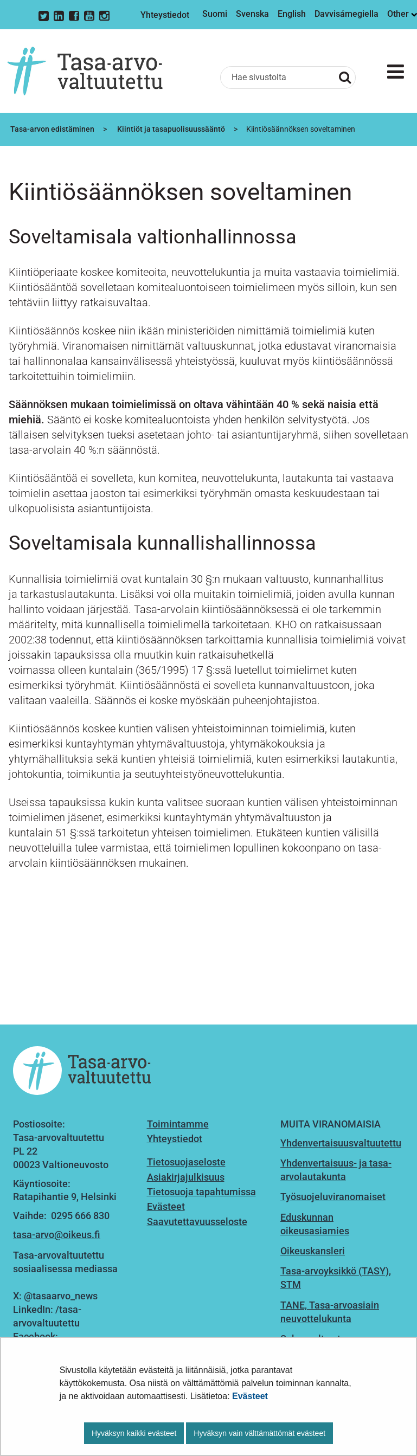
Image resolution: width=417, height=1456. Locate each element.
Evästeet (250, 1396)
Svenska (252, 14)
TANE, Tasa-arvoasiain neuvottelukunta (329, 1311)
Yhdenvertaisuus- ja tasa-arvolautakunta (336, 1169)
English (292, 14)
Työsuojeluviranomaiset (333, 1196)
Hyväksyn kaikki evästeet (134, 1433)
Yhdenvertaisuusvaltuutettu (340, 1143)
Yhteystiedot (164, 15)
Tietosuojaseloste (186, 1162)
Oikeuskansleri (312, 1251)
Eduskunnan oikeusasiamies (314, 1224)
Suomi (214, 14)
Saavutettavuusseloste (197, 1221)
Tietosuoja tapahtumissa (201, 1191)
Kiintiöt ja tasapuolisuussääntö (170, 129)
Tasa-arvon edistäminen (51, 129)
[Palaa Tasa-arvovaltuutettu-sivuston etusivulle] (85, 71)
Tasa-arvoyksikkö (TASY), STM (335, 1277)
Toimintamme (178, 1124)
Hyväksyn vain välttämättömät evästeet (259, 1433)
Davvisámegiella (346, 14)
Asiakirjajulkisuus (185, 1177)
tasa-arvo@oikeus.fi (56, 1234)
